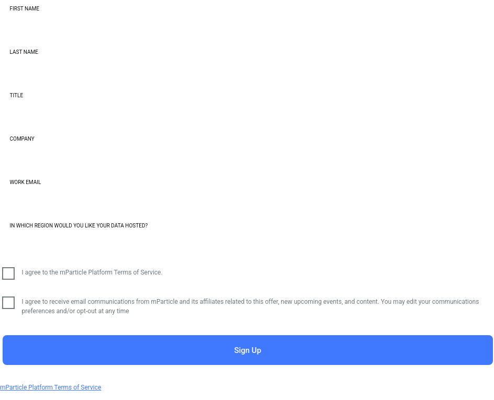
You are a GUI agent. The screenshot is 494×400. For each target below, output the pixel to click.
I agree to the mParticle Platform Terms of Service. (92, 272)
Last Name (24, 52)
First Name (25, 9)
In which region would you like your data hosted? (79, 225)
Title (17, 95)
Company (22, 139)
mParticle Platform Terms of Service (50, 387)
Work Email (25, 182)
